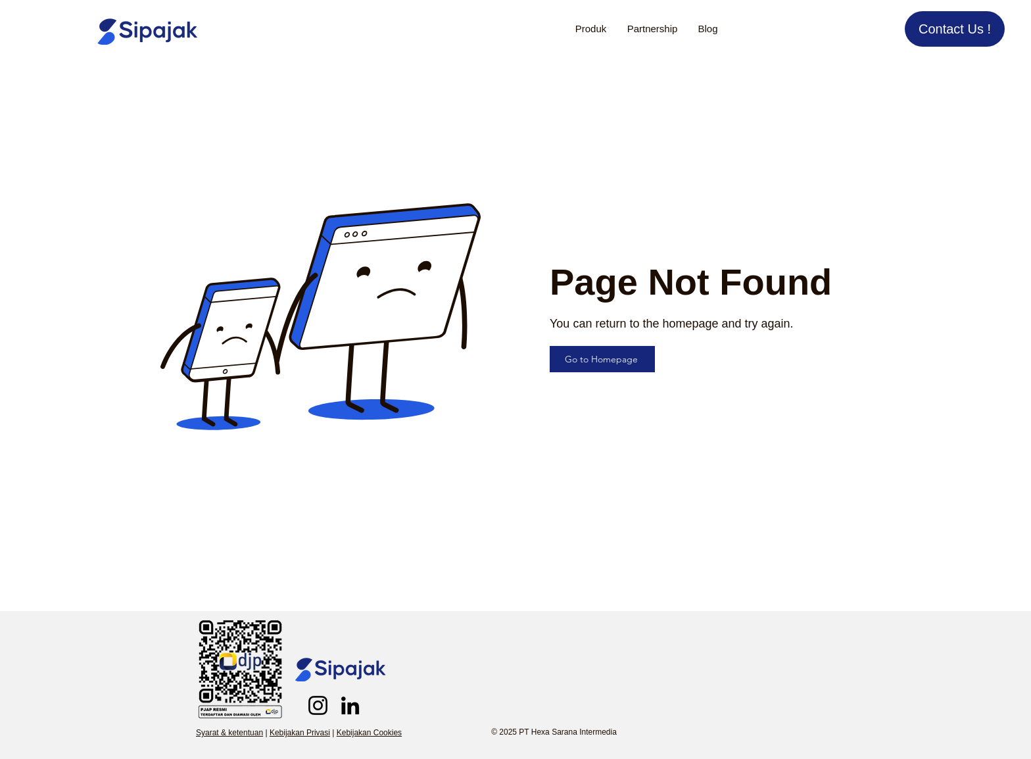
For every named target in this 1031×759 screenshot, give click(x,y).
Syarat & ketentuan (229, 732)
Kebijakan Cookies (369, 732)
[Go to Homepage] (602, 359)
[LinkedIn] (350, 705)
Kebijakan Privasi (300, 732)
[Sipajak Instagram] (318, 705)
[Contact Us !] (955, 29)
